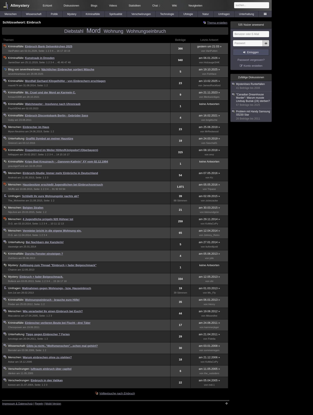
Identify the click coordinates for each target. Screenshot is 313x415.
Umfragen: (15, 196)
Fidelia (211, 338)
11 (55, 223)
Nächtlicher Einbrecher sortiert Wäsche (67, 69)
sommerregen (211, 350)
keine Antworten (209, 104)
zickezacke (212, 200)
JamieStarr (14, 62)
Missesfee (211, 315)
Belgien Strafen (33, 207)
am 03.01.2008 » (209, 345)
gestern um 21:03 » (209, 46)
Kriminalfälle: (16, 46)
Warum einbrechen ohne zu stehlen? (47, 357)
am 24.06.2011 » (209, 322)
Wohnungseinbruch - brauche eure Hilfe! (52, 299)
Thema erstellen (217, 22)
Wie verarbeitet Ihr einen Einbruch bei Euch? (53, 311)
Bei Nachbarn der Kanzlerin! (45, 242)
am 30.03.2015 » (209, 207)
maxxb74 (13, 85)
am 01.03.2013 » (209, 288)
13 (62, 223)
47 (65, 62)
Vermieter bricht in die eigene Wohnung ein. (52, 230)
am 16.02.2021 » (209, 115)
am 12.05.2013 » (209, 276)
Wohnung (113, 31)
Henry (211, 304)
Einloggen (253, 52)
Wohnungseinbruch (146, 31)
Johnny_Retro (212, 235)
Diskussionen (71, 5)
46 (62, 62)
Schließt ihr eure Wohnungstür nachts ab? (50, 196)
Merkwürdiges (212, 97)
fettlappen (13, 154)
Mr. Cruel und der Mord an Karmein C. (50, 92)
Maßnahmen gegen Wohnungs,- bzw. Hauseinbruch (56, 288)
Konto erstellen (253, 65)
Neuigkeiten (195, 5)
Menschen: (15, 127)
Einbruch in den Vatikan (47, 380)
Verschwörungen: (19, 368)
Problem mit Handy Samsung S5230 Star (251, 115)
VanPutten (14, 51)
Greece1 (13, 143)
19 (68, 51)
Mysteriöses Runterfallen (251, 86)
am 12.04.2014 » (209, 230)
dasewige (13, 246)
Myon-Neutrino (16, 131)
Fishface (211, 74)
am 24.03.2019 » (209, 138)
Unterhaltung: (17, 138)
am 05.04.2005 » (209, 380)
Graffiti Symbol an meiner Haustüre (49, 138)
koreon (12, 384)
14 (57, 154)
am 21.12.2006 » (209, 357)
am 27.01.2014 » (209, 242)
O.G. (10, 223)
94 (64, 189)
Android (12, 177)
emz (211, 154)
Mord (94, 30)
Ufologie (188, 14)
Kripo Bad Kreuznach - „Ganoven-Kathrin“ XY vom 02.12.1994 (66, 161)
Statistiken (135, 5)
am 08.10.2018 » (209, 150)
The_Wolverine (16, 200)
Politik (54, 14)
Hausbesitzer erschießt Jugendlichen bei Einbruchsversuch (63, 184)
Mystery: (14, 265)
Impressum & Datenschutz (17, 403)
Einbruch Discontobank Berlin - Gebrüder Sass (56, 115)
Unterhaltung (246, 14)
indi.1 (212, 384)
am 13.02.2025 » (209, 81)
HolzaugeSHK (212, 62)
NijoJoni (12, 212)
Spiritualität (115, 14)
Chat (156, 5)
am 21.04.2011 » (209, 334)
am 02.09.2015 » (209, 196)
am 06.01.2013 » (209, 299)
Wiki (174, 5)
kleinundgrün (212, 212)
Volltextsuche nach (117, 393)
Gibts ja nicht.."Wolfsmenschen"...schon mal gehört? (62, 345)
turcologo (13, 338)
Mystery (71, 14)
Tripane (211, 189)
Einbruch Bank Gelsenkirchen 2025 (48, 46)
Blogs (94, 5)
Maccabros (14, 315)
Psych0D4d (14, 108)
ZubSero (13, 258)
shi (211, 281)
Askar (11, 361)
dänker (12, 373)
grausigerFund (16, 166)
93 (60, 189)
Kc (211, 177)
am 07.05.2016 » (209, 173)
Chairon (12, 269)
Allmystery (19, 5)
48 (69, 62)
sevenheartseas (17, 74)
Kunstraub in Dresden (40, 58)
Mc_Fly (212, 292)
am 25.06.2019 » (209, 127)
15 (61, 154)
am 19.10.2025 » (209, 69)
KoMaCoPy (211, 223)
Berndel (12, 350)
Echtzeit (47, 5)
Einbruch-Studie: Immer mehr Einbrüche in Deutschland (60, 173)
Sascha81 (211, 143)
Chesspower (15, 327)
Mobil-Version (53, 403)
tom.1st (12, 292)
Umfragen (224, 14)
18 (65, 51)
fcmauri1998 (15, 97)
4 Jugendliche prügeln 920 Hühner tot (48, 219)
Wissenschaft (33, 14)
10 (51, 223)
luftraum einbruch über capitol (51, 368)
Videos (113, 5)
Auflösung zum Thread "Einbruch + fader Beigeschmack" (58, 265)
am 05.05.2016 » (209, 184)
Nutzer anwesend (251, 24)
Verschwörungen (141, 14)
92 (56, 189)
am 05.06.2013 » (209, 253)
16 (58, 51)
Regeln (39, 403)
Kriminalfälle (93, 14)
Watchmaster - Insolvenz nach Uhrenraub (52, 104)
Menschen (11, 14)
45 (58, 62)
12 (59, 223)
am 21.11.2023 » (209, 92)
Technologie (167, 14)
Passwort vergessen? (251, 59)
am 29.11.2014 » (209, 219)
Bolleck (12, 281)
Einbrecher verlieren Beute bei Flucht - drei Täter (57, 322)
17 (61, 51)
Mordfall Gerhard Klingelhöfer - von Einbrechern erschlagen (65, 81)
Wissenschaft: (17, 345)
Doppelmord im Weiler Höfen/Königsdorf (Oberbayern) (61, 150)
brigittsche (212, 120)
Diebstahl (73, 31)
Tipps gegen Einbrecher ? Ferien (48, 334)
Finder (11, 304)
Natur (205, 14)
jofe (212, 258)
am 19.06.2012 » (209, 311)
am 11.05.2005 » (209, 368)
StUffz (11, 189)
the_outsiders (211, 373)
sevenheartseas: (24, 69)
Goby (11, 120)
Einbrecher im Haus (36, 127)
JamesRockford (211, 85)
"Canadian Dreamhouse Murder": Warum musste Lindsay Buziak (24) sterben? (251, 100)
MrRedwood (211, 131)
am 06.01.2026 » (209, 58)
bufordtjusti (212, 246)
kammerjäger (211, 327)
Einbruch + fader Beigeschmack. (41, 276)
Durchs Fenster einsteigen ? (44, 253)
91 (53, 189)
